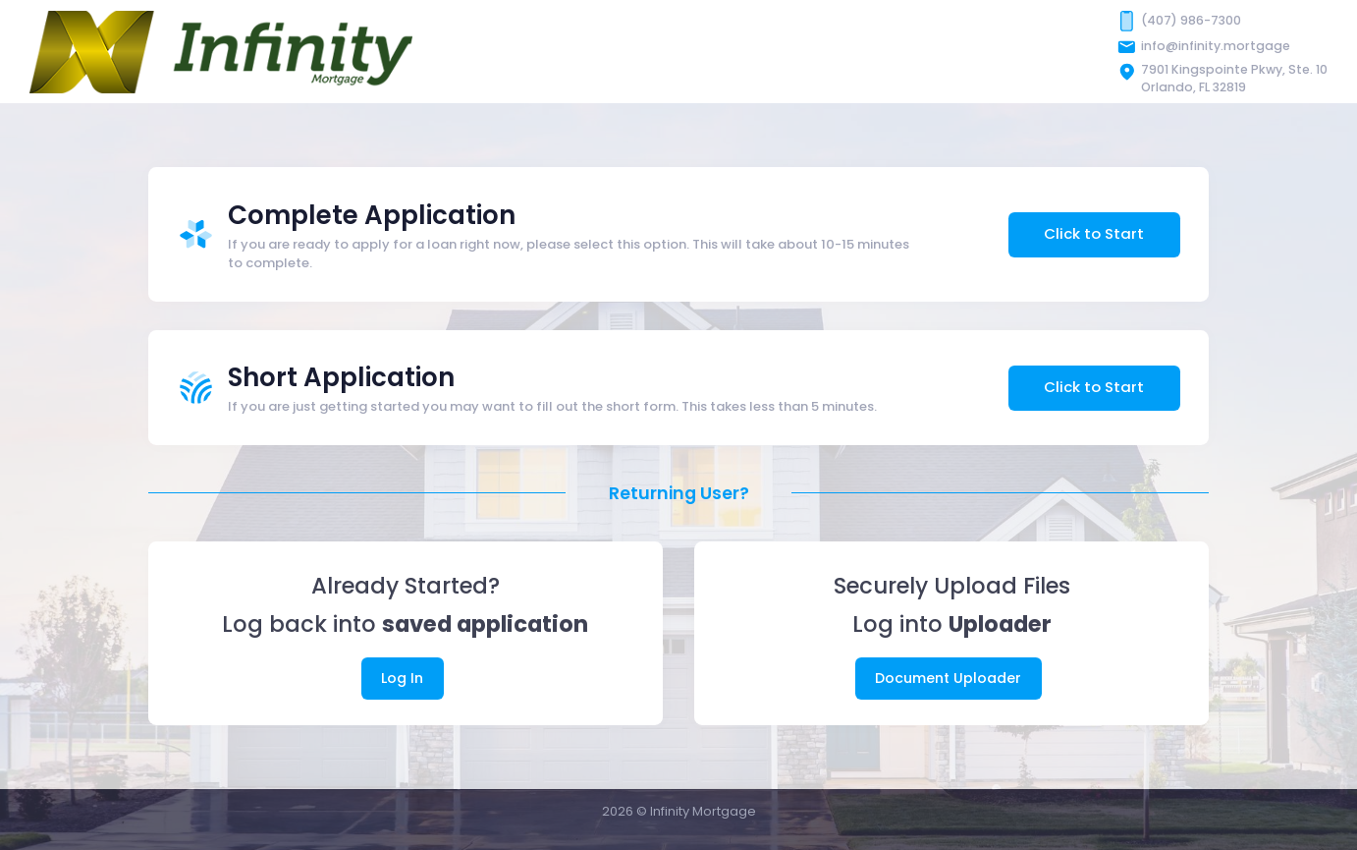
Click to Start (1094, 233)
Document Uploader (948, 678)
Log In (402, 678)
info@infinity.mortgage (1215, 45)
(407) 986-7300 (1191, 20)
